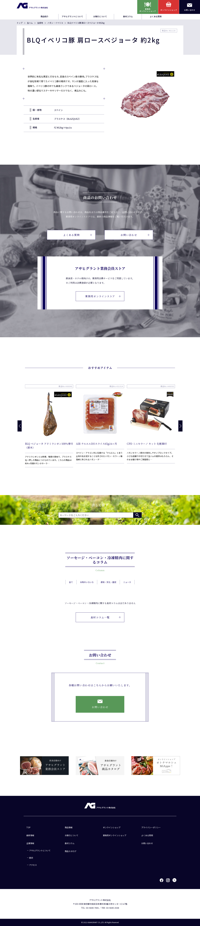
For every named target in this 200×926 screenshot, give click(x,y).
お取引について (100, 16)
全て (71, 588)
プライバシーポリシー (151, 827)
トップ (19, 22)
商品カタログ (70, 851)
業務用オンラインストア (103, 296)
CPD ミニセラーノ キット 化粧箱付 (147, 443)
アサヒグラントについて (72, 16)
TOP (28, 827)
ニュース (127, 588)
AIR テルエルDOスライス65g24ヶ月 (96, 443)
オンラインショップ (111, 827)
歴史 (31, 857)
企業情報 (30, 843)
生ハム (30, 22)
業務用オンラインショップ (114, 835)
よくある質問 (156, 16)
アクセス (33, 865)
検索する (137, 515)
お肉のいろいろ (87, 588)
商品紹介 (44, 16)
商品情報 (68, 827)
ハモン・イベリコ (55, 22)
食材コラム (128, 16)
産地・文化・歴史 (108, 588)
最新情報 (30, 835)
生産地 (40, 22)
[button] (180, 426)
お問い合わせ (135, 235)
